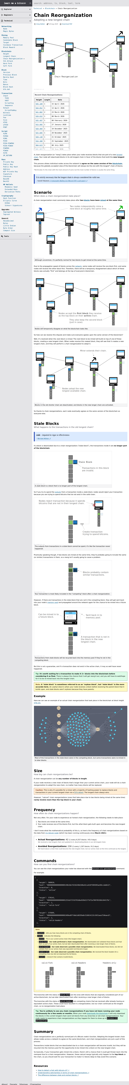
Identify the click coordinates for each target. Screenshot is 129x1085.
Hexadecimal (8, 221)
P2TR (5, 153)
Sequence (9, 105)
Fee (4, 118)
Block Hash (8, 87)
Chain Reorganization (14, 59)
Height (6, 54)
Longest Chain (9, 56)
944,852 (39, 108)
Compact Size (9, 230)
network (78, 266)
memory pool (52, 602)
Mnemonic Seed (11, 187)
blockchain (117, 163)
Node (5, 29)
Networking (6, 26)
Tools (6, 236)
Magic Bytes (8, 31)
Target (6, 42)
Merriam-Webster (43, 438)
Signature (7, 174)
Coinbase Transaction (13, 45)
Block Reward (9, 47)
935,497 (39, 120)
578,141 (37, 703)
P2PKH (5, 136)
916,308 (39, 141)
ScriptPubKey (11, 110)
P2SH (5, 141)
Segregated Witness (12, 212)
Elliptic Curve (10, 201)
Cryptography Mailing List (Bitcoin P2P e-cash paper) (68, 181)
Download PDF (66, 24)
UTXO (5, 122)
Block (4, 70)
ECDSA (7, 203)
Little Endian (9, 226)
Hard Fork (7, 63)
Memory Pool (8, 38)
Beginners (8, 15)
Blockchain (6, 51)
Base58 (6, 179)
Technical (8, 21)
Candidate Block (10, 40)
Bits (5, 82)
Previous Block (10, 75)
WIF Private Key (10, 172)
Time (5, 80)
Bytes (5, 223)
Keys (4, 159)
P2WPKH (6, 148)
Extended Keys (11, 189)
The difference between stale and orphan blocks (57, 1075)
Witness (6, 113)
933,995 (39, 125)
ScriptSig (9, 103)
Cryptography (7, 196)
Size (5, 120)
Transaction (7, 93)
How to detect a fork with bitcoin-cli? (53, 1070)
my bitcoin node (51, 833)
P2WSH (5, 151)
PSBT (5, 127)
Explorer (8, 9)
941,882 (39, 112)
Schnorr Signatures (13, 205)
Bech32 (6, 181)
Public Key (8, 164)
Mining (4, 35)
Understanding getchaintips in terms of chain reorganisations (62, 1073)
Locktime (7, 115)
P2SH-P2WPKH (8, 143)
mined (103, 200)
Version (6, 72)
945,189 (39, 104)
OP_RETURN (7, 155)
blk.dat (6, 89)
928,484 (39, 129)
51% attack (78, 792)
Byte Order (8, 228)
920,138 (39, 137)
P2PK (5, 134)
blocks (87, 200)
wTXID (5, 125)
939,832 (39, 116)
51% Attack (8, 61)
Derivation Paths (12, 192)
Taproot (6, 214)
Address (6, 169)
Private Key (8, 162)
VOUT (7, 101)
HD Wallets (8, 184)
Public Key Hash (10, 167)
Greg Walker (40, 24)
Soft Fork (7, 66)
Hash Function (9, 198)
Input (5, 96)
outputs (58, 492)
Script (4, 131)
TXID (7, 98)
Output (6, 108)
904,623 (39, 145)
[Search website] (80, 3)
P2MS (5, 138)
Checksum (7, 176)
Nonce (5, 84)
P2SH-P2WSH (8, 146)
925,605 (39, 133)
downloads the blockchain (97, 1013)
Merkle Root (8, 77)
